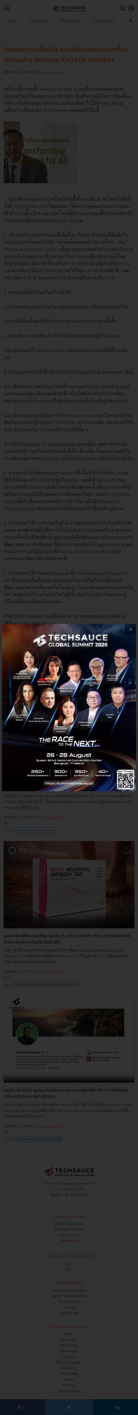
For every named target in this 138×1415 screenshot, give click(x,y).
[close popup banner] (130, 629)
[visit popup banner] (69, 707)
